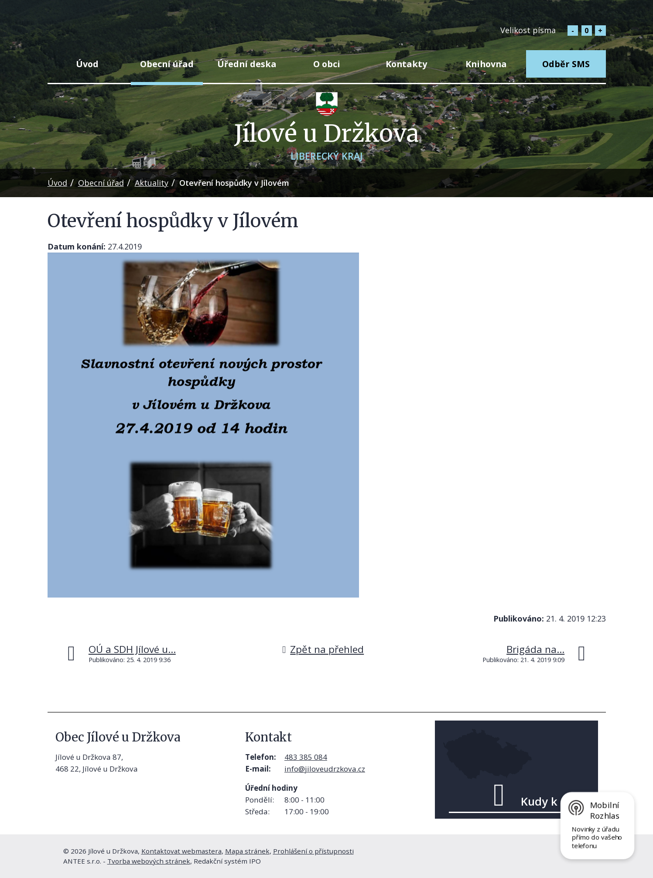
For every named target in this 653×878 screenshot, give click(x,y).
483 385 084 (305, 757)
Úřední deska (247, 64)
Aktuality (151, 183)
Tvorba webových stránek (148, 861)
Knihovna (486, 64)
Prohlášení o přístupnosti (313, 851)
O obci (326, 64)
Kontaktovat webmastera (181, 851)
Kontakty (406, 64)
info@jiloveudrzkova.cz (324, 769)
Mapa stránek (247, 851)
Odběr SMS (566, 64)
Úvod (87, 64)
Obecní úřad (167, 64)
